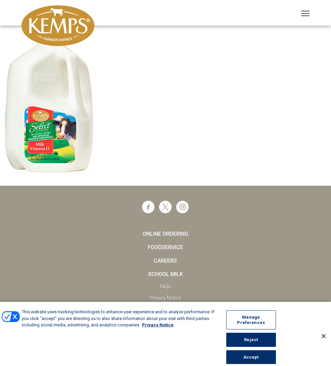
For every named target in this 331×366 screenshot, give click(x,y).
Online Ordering (165, 234)
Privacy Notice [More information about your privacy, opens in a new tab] (158, 327)
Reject (251, 342)
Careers (165, 261)
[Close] (323, 338)
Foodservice (165, 247)
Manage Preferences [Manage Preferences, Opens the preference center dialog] (251, 322)
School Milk (165, 274)
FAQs (165, 286)
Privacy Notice (165, 298)
